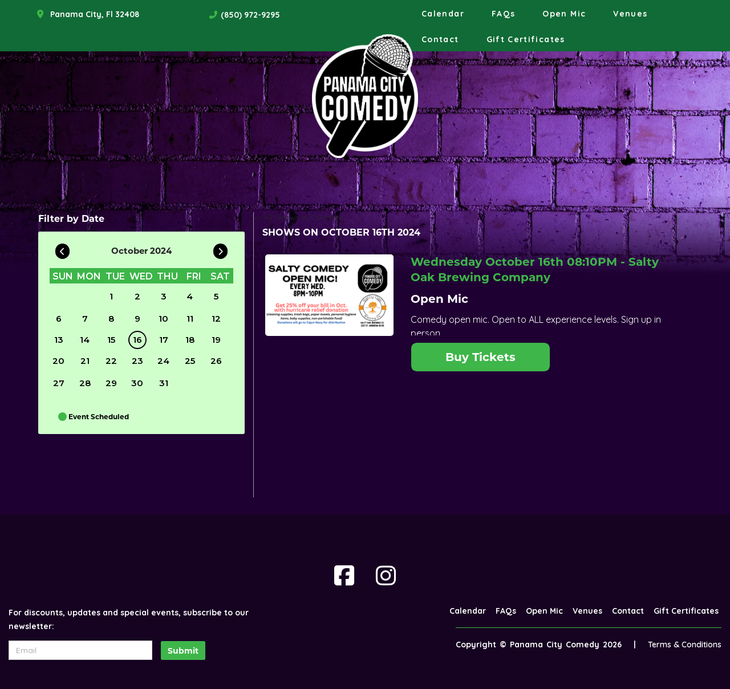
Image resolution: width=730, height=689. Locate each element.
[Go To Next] (220, 249)
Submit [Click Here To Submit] (183, 651)
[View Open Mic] (329, 295)
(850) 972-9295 (250, 15)
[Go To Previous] (62, 249)
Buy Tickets (480, 357)
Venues (630, 14)
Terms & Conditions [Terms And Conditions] (684, 644)
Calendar (442, 14)
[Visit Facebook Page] (344, 575)
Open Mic (564, 14)
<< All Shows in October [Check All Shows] (298, 217)
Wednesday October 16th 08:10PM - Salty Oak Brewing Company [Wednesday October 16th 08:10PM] (535, 269)
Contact (440, 39)
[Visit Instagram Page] (386, 575)
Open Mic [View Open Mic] (439, 299)
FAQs (503, 14)
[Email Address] (80, 650)
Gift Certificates (525, 39)
